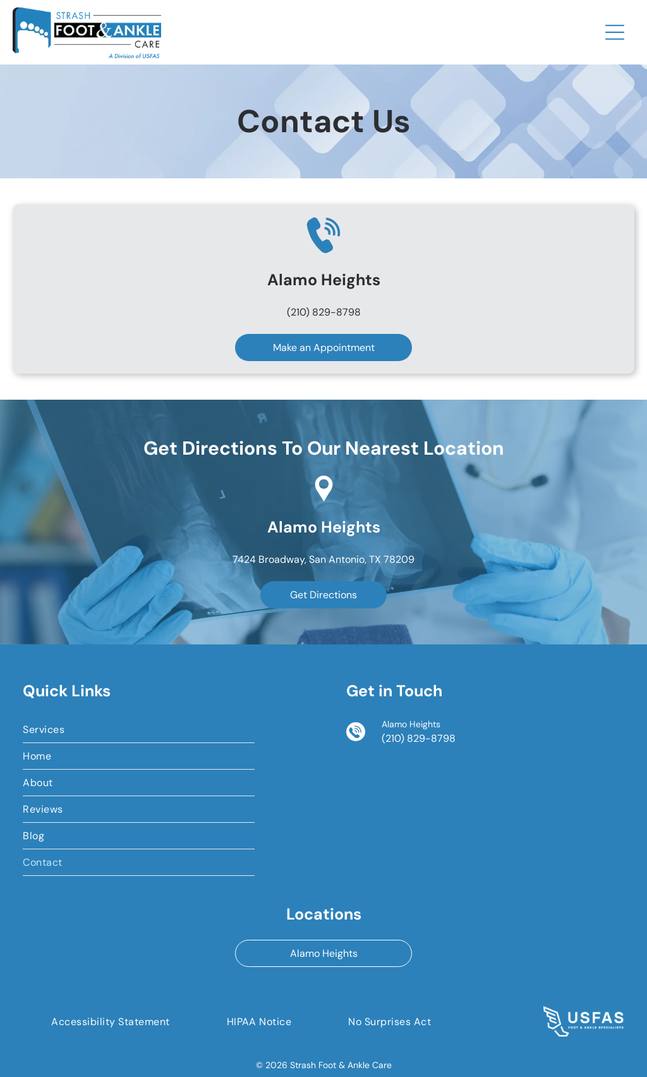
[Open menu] (614, 32)
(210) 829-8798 (324, 312)
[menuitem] (139, 730)
